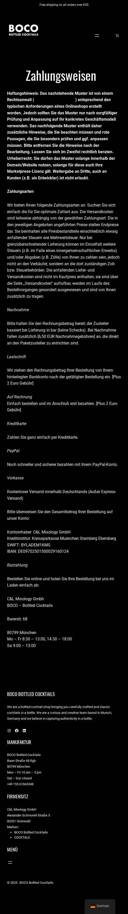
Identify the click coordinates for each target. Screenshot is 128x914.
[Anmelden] (109, 36)
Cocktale (22, 837)
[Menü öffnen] (97, 36)
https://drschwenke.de (54, 99)
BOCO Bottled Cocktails (31, 55)
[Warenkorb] (117, 35)
